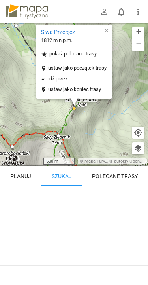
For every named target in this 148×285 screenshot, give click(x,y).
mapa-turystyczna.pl (27, 11)
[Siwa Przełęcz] (74, 219)
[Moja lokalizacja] (138, 133)
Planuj (20, 176)
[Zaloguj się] (104, 12)
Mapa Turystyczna (102, 161)
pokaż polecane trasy (69, 54)
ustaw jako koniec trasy (74, 89)
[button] (16, 26)
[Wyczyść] (138, 194)
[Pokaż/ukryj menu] (138, 12)
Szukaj (62, 176)
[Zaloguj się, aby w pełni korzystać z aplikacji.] (137, 263)
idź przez (57, 79)
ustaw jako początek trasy (77, 68)
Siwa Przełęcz (58, 32)
